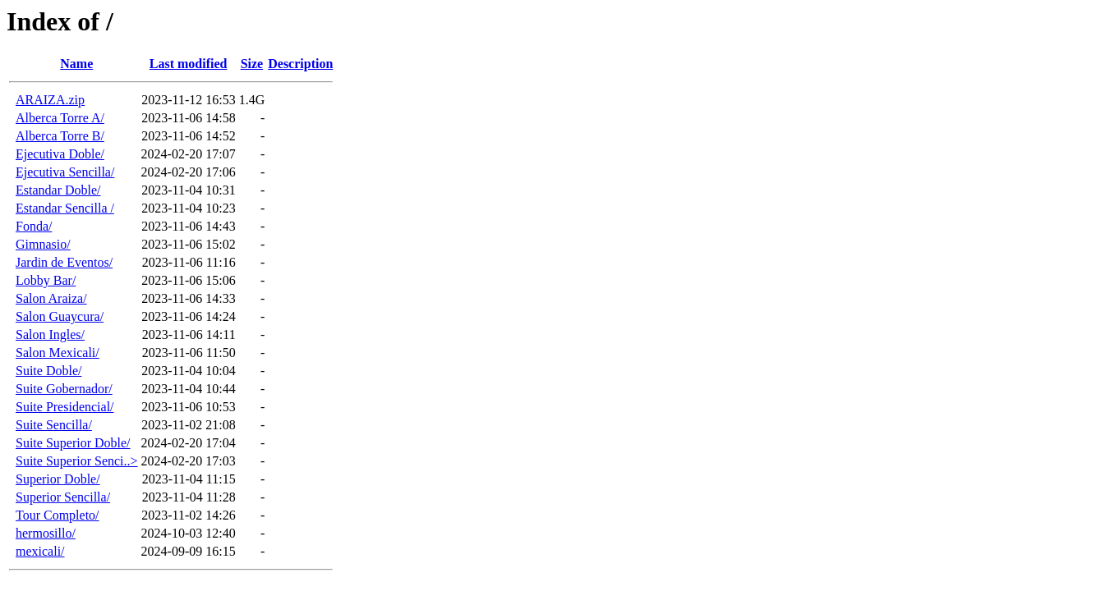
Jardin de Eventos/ (64, 262)
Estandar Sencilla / (65, 208)
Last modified (189, 64)
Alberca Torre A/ (60, 118)
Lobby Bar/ (46, 280)
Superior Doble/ (58, 479)
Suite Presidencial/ (65, 407)
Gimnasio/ (43, 244)
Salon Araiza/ (51, 298)
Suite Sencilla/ (54, 425)
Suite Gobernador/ (64, 389)
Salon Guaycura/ (60, 316)
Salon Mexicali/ (57, 353)
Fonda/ (34, 226)
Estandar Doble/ (58, 190)
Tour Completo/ (57, 515)
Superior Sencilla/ (63, 497)
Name (76, 64)
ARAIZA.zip (50, 100)
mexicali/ (40, 551)
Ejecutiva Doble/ (60, 154)
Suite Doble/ (48, 371)
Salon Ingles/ (50, 334)
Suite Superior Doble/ (73, 443)
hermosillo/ (46, 533)
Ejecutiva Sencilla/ (65, 172)
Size (252, 64)
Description (300, 64)
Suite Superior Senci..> (77, 461)
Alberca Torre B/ (60, 136)
